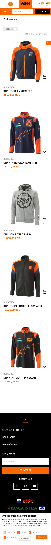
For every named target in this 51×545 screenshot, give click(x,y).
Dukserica (9, 87)
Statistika (36, 532)
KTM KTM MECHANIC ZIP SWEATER (22, 306)
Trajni (24, 532)
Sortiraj (6, 11)
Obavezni (11, 532)
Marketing (12, 537)
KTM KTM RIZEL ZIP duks (17, 234)
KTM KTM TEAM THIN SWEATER (20, 377)
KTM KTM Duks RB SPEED (17, 91)
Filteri (42, 11)
